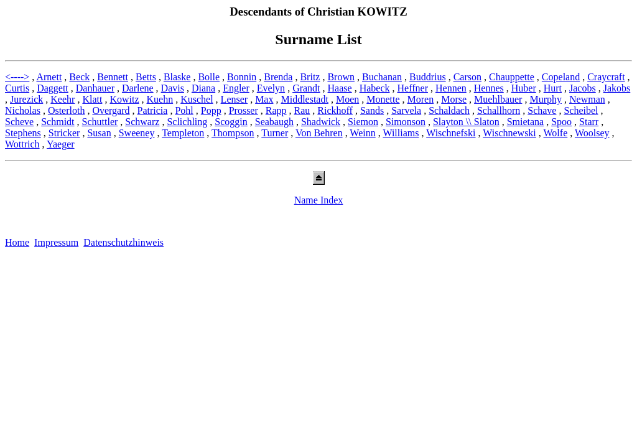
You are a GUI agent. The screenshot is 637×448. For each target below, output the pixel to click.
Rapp (276, 110)
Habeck (375, 88)
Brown (341, 77)
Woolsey (592, 133)
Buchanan (382, 77)
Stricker (64, 133)
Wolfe (556, 133)
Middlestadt (304, 99)
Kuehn (160, 99)
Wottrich (22, 144)
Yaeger (61, 144)
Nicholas (22, 110)
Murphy (545, 99)
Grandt (306, 88)
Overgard (110, 110)
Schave (542, 110)
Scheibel (581, 110)
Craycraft (606, 77)
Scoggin (231, 121)
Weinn (362, 133)
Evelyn (271, 88)
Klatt (92, 99)
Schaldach (449, 110)
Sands (372, 110)
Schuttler (100, 121)
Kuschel (196, 99)
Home (17, 242)
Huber (523, 88)
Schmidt (57, 121)
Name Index (318, 200)
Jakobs (617, 88)
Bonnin (241, 77)
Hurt (553, 88)
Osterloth (66, 110)
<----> (17, 77)
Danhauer (95, 88)
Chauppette (511, 77)
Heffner (413, 88)
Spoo (561, 121)
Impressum (56, 242)
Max (264, 99)
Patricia (152, 110)
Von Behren (319, 133)
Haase (340, 88)
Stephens (23, 133)
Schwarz (142, 121)
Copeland (561, 77)
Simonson (405, 121)
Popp (211, 110)
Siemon (363, 121)
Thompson (233, 133)
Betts (146, 77)
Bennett (112, 77)
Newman (587, 99)
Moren (420, 99)
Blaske (177, 77)
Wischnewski (509, 133)
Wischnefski (450, 133)
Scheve (19, 121)
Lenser (234, 99)
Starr (588, 121)
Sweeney (137, 133)
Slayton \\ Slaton (466, 121)
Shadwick (320, 121)
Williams (401, 133)
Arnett (49, 77)
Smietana (525, 121)
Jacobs (582, 88)
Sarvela (406, 110)
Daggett (52, 88)
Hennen (451, 88)
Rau (302, 110)
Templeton (183, 133)
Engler (236, 88)
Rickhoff (335, 110)
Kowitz (124, 99)
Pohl (184, 110)
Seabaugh (274, 121)
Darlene (138, 88)
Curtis (17, 88)
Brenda (278, 77)
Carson (467, 77)
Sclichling (187, 121)
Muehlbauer (498, 99)
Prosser (243, 110)
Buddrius (427, 77)
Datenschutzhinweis (123, 242)
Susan (99, 133)
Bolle (209, 77)
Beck (79, 77)
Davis (172, 88)
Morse (454, 99)
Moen (347, 99)
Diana (203, 88)
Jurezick (26, 99)
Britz (310, 77)
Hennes (489, 88)
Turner (274, 133)
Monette (382, 99)
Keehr (62, 99)
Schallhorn (498, 110)
